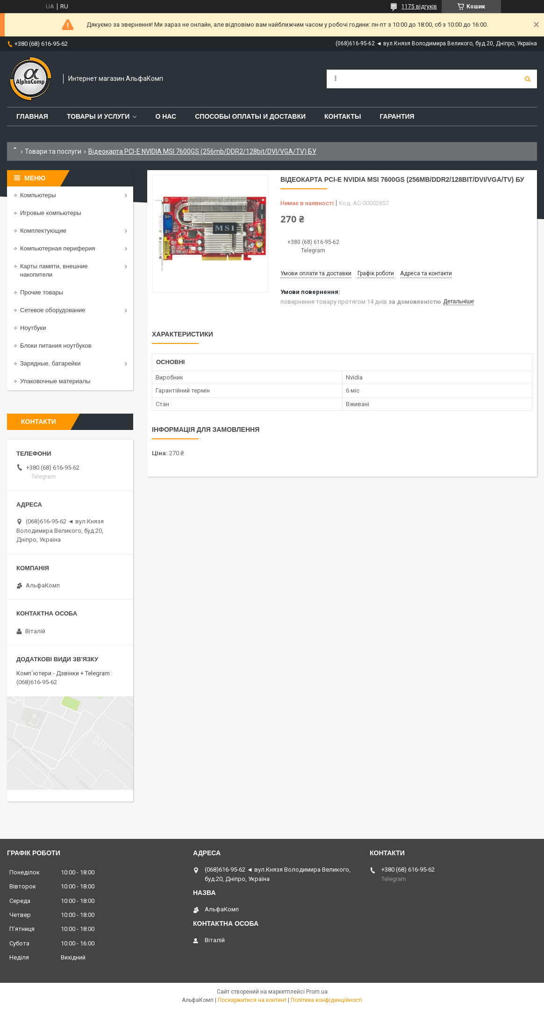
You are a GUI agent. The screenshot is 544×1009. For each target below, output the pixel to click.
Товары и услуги (98, 116)
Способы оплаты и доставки (250, 116)
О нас (165, 116)
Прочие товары (41, 292)
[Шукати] (527, 79)
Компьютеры (38, 195)
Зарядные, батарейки (50, 363)
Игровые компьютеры (50, 212)
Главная (32, 116)
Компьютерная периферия (57, 248)
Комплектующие (43, 230)
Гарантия (396, 116)
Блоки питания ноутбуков (56, 345)
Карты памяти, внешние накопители (54, 270)
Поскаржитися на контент (252, 1000)
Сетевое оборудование (53, 310)
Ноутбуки (33, 327)
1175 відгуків (419, 6)
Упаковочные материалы (55, 381)
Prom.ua (317, 991)
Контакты (342, 116)
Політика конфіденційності (326, 1000)
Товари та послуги (53, 151)
